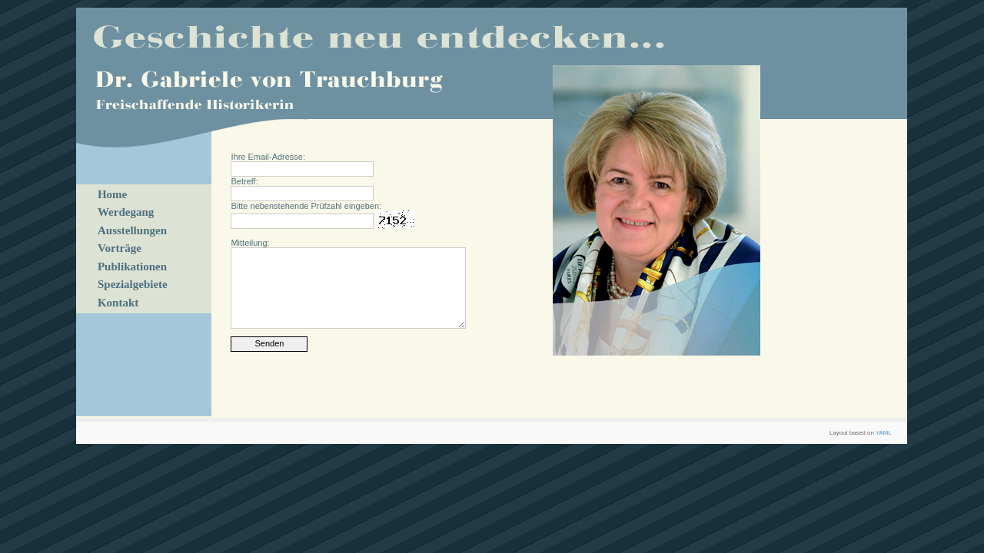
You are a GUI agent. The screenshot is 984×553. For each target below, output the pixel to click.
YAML (884, 432)
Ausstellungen (132, 230)
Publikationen (132, 266)
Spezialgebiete (133, 284)
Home (112, 194)
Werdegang (126, 212)
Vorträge (119, 248)
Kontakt (118, 302)
